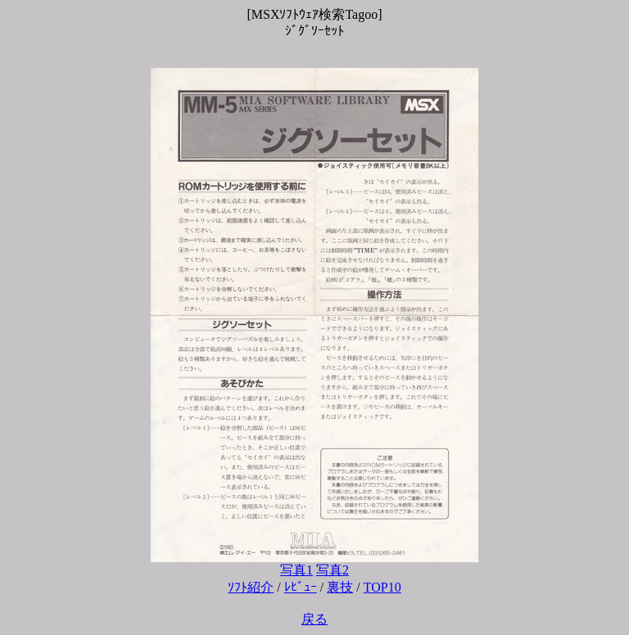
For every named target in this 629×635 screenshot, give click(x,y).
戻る (314, 619)
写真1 (296, 570)
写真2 (332, 570)
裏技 (340, 587)
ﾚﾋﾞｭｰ (300, 587)
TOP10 (382, 587)
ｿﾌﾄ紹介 (251, 587)
